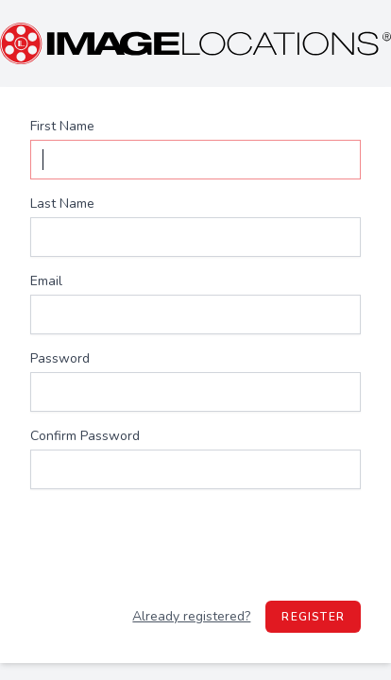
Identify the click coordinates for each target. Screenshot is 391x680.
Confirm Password (85, 436)
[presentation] (195, 545)
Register (313, 616)
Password (60, 358)
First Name (62, 126)
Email (46, 281)
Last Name (62, 203)
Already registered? (191, 616)
